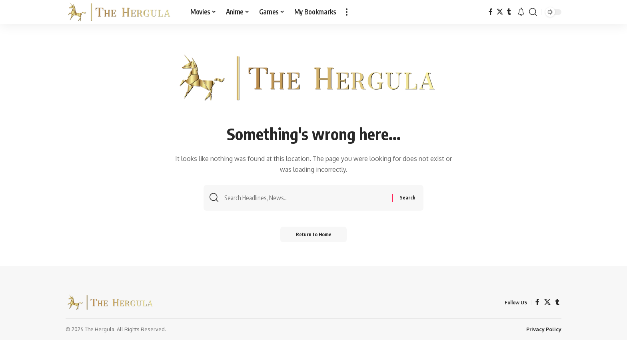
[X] (500, 11)
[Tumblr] (509, 11)
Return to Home (313, 236)
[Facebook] (491, 11)
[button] (346, 12)
